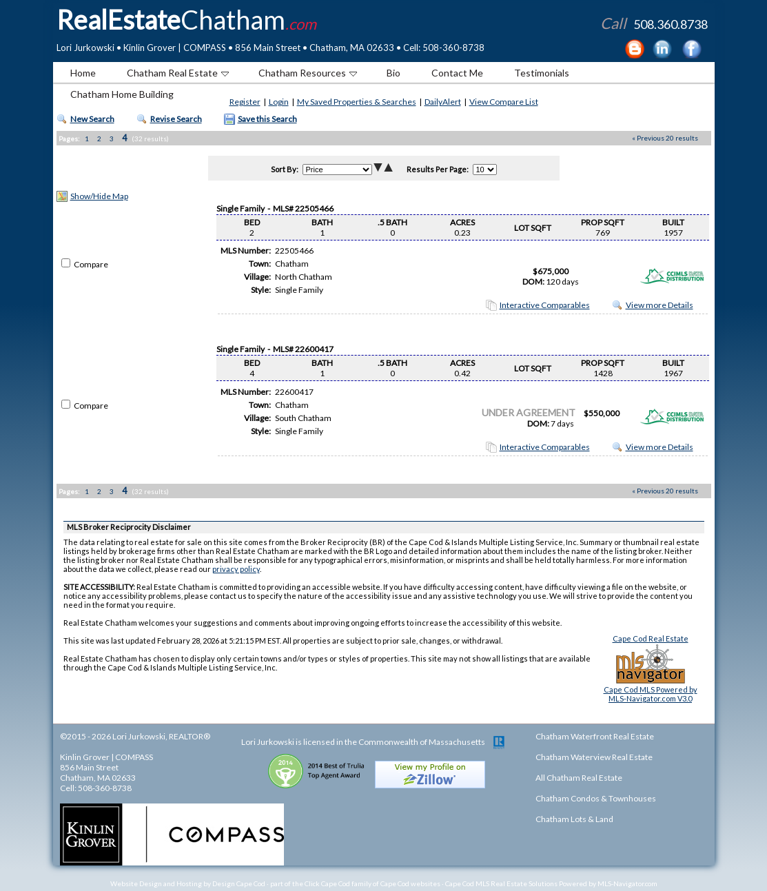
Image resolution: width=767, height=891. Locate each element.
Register (244, 101)
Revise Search (176, 119)
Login (279, 101)
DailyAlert (443, 101)
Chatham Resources (307, 73)
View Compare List (503, 101)
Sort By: (284, 169)
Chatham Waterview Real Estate (594, 757)
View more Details (659, 305)
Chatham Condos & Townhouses (595, 798)
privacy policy (236, 568)
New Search (92, 119)
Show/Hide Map (99, 196)
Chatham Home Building (122, 94)
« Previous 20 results (665, 138)
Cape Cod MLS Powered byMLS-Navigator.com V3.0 (650, 694)
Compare (84, 264)
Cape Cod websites (410, 883)
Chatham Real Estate (178, 73)
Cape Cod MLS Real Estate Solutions (501, 883)
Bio (393, 73)
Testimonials (541, 73)
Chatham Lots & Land (574, 819)
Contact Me (457, 73)
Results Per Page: (438, 169)
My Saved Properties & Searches (356, 101)
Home (83, 73)
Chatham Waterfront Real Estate (594, 736)
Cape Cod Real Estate (650, 638)
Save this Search (267, 119)
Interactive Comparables (545, 305)
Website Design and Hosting (156, 883)
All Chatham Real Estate (578, 777)
